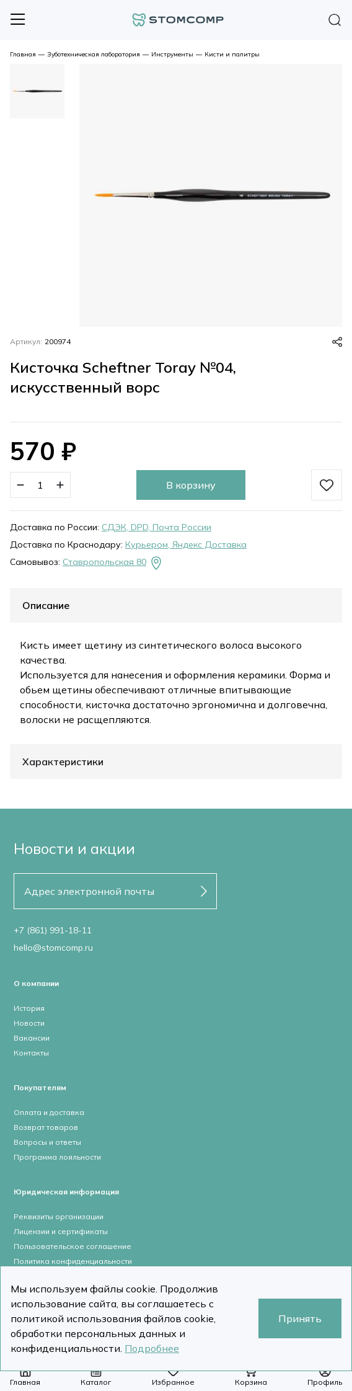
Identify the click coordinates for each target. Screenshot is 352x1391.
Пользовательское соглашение (72, 1246)
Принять (300, 1318)
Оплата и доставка (49, 1112)
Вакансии (32, 1037)
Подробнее (152, 1348)
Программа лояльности (57, 1157)
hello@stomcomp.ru (53, 947)
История (29, 1008)
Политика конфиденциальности (73, 1261)
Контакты (31, 1052)
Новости (29, 1023)
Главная (23, 54)
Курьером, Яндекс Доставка (186, 544)
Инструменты (172, 54)
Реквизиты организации (58, 1216)
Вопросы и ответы (47, 1142)
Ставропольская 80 (113, 563)
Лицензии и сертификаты (61, 1231)
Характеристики (62, 761)
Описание (45, 605)
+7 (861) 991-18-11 (53, 930)
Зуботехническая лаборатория (93, 54)
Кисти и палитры (232, 54)
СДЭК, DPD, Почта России (156, 527)
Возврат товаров (46, 1127)
